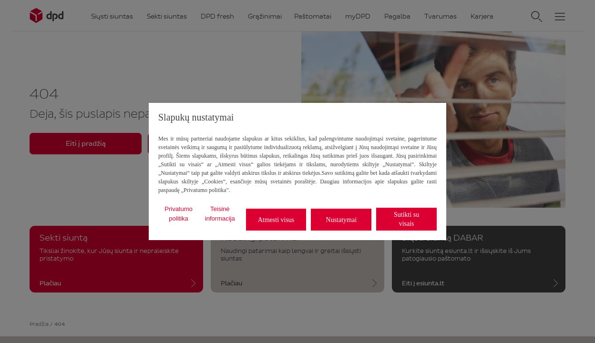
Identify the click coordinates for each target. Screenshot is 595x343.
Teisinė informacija (220, 213)
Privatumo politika (178, 213)
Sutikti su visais (406, 219)
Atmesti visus (276, 219)
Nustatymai (341, 219)
